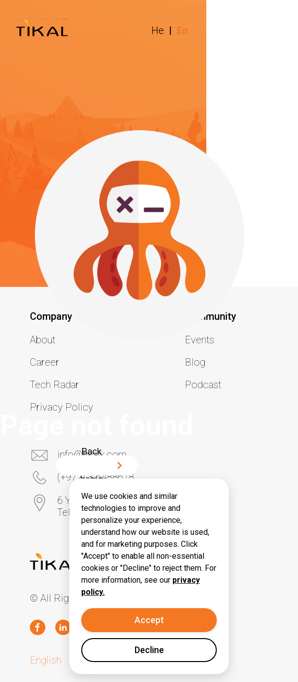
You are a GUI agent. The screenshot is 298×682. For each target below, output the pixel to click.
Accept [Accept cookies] (149, 620)
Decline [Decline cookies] (149, 650)
